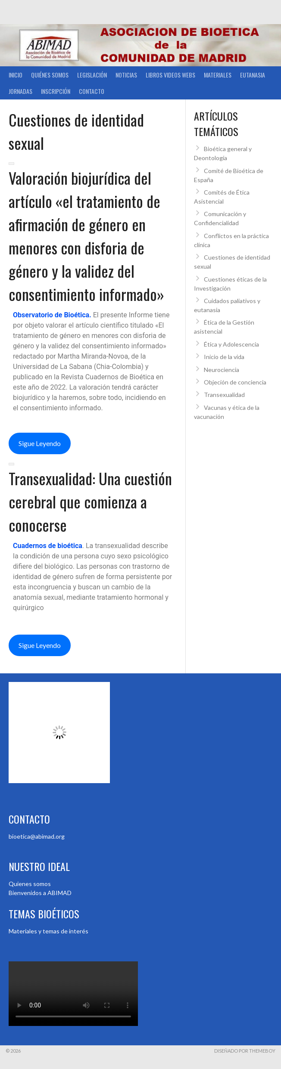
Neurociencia (221, 369)
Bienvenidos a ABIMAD (40, 892)
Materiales (217, 74)
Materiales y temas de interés (48, 931)
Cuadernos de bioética (47, 546)
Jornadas (20, 91)
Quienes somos (30, 883)
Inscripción (55, 91)
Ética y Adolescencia (231, 344)
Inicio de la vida (224, 356)
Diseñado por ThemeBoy (244, 1051)
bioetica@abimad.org (37, 836)
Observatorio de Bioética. (53, 315)
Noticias (126, 74)
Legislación (92, 74)
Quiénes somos (50, 74)
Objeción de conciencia (235, 382)
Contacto (91, 91)
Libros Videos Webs (170, 74)
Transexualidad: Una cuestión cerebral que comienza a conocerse (90, 501)
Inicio (15, 74)
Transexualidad (224, 394)
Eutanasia (252, 74)
